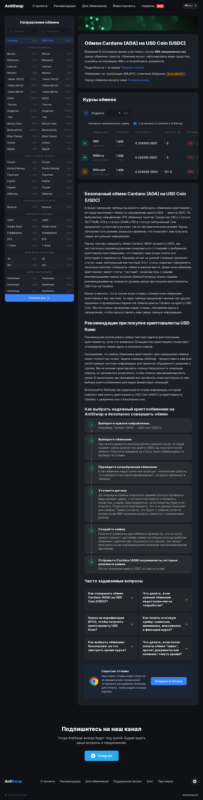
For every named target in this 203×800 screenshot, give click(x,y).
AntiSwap (14, 6)
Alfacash (99, 169)
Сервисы (153, 6)
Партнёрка (165, 781)
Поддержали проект (127, 781)
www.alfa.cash (101, 174)
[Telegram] (194, 781)
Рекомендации (65, 6)
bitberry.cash (100, 159)
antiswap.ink (190, 794)
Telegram (101, 756)
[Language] (190, 6)
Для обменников (94, 6)
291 (191, 171)
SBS (96, 141)
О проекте (40, 6)
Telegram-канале (132, 67)
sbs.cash (98, 145)
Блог (150, 781)
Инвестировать (124, 6)
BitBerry (98, 155)
